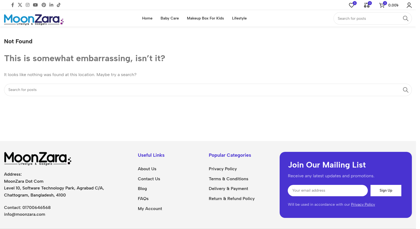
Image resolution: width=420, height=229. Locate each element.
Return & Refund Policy (232, 197)
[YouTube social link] (35, 5)
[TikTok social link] (58, 5)
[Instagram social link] (27, 5)
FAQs (143, 197)
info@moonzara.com (24, 213)
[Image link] (38, 157)
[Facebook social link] (12, 5)
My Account (150, 207)
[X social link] (20, 5)
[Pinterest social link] (44, 5)
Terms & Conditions (228, 177)
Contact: (13, 206)
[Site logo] (34, 17)
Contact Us (149, 177)
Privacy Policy (223, 168)
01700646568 (36, 206)
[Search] (372, 17)
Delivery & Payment (228, 187)
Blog (142, 187)
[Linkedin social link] (51, 5)
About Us (147, 168)
